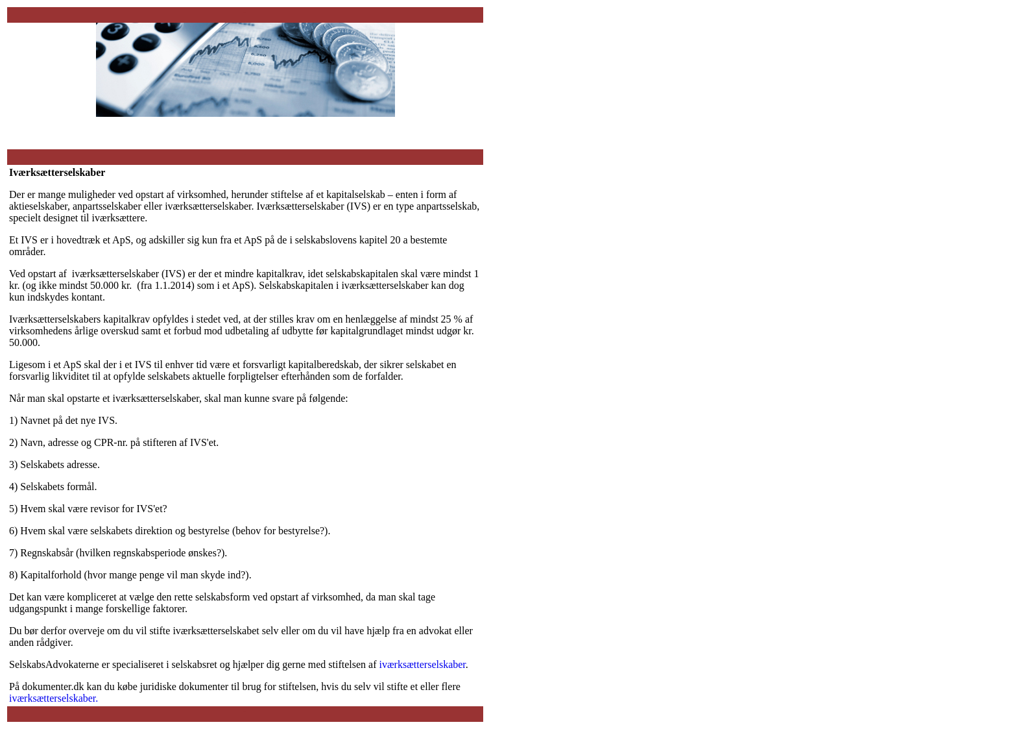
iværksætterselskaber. (53, 698)
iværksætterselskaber (422, 664)
